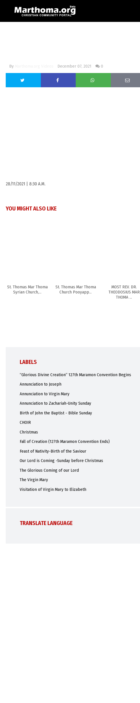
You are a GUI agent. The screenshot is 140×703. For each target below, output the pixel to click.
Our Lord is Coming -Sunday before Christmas (61, 460)
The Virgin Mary (34, 479)
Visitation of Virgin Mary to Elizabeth (53, 489)
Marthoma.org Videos (34, 66)
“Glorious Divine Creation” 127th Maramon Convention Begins (75, 374)
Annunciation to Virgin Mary (44, 393)
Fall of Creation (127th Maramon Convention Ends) (65, 441)
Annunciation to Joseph (40, 384)
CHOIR (25, 422)
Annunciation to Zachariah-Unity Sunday (55, 403)
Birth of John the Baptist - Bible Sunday (56, 413)
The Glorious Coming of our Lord (49, 470)
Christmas (29, 432)
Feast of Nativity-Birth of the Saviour (53, 451)
